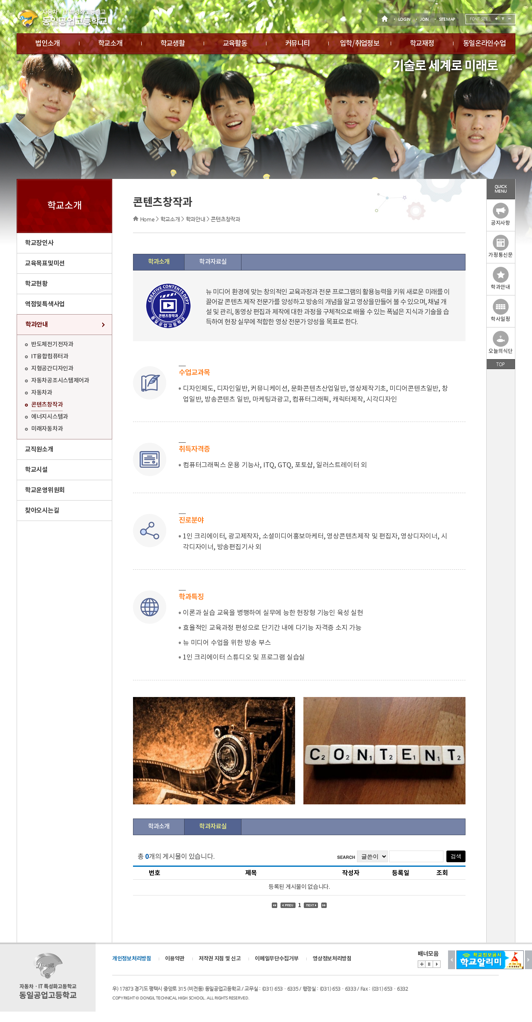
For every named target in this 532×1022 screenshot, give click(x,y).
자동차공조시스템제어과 (60, 380)
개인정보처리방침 (131, 958)
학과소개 (159, 261)
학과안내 (36, 324)
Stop (429, 964)
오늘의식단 (500, 343)
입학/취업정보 (359, 44)
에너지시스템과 (49, 416)
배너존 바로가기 (421, 964)
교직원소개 (39, 449)
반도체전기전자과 (52, 344)
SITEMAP (447, 19)
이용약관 (175, 958)
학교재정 (422, 44)
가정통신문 (500, 246)
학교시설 (36, 470)
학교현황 (36, 284)
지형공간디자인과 (52, 368)
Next (528, 959)
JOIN (424, 19)
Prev (451, 959)
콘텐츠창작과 (47, 404)
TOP (500, 364)
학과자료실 (213, 261)
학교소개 (110, 44)
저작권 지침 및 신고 (220, 958)
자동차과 (41, 392)
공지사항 (500, 214)
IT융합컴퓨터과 (50, 356)
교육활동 (235, 44)
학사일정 (500, 310)
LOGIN (404, 19)
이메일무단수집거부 (276, 958)
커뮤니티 (297, 44)
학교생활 (172, 44)
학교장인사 (39, 243)
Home (147, 219)
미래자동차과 (47, 428)
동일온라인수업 (484, 44)
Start (437, 964)
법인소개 (47, 44)
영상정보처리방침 (332, 958)
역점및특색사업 (45, 304)
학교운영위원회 (45, 490)
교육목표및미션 (45, 263)
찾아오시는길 (42, 510)
